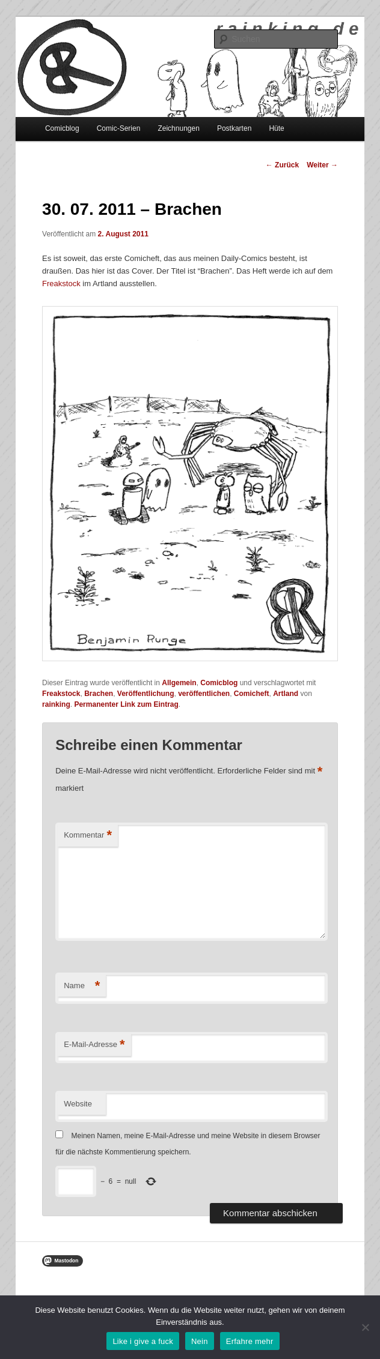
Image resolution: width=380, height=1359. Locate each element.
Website (78, 1103)
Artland (285, 693)
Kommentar (88, 835)
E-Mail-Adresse (94, 1045)
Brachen (98, 693)
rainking (56, 704)
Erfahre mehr (250, 1341)
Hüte (276, 128)
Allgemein (179, 683)
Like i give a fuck (142, 1341)
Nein (199, 1341)
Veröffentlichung (145, 693)
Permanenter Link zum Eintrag (126, 704)
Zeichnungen (178, 128)
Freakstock (61, 283)
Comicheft (251, 693)
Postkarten (234, 128)
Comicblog (62, 128)
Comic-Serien (119, 128)
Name (82, 986)
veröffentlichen (204, 693)
